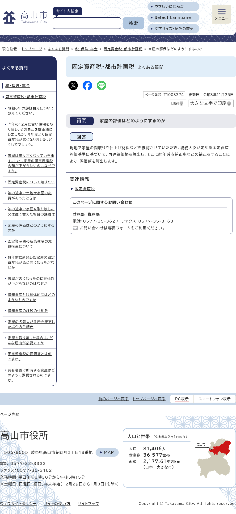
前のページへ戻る (113, 399)
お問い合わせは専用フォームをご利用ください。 (122, 228)
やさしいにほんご (169, 6)
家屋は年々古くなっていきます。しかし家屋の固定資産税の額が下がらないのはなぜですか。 (31, 163)
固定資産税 (85, 189)
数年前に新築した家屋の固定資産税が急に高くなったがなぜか (31, 262)
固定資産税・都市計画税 (123, 49)
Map (109, 452)
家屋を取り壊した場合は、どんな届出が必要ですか (30, 340)
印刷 (175, 103)
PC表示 (182, 399)
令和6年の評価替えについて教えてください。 (31, 110)
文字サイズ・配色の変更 (174, 28)
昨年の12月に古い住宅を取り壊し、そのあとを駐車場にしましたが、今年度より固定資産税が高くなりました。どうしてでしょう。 (30, 134)
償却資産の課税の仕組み (28, 310)
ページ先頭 (10, 414)
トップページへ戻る (149, 399)
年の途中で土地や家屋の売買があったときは (30, 195)
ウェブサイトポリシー (18, 504)
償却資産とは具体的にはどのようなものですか (31, 297)
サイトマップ (88, 504)
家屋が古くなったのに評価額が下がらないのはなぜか (31, 281)
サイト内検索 (67, 11)
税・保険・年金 (86, 49)
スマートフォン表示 (215, 399)
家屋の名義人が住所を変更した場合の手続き (31, 324)
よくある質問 (58, 49)
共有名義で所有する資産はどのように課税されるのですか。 (31, 375)
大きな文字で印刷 (208, 103)
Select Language (173, 17)
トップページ (32, 49)
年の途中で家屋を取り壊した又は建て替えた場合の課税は (31, 211)
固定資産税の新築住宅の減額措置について (30, 244)
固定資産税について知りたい (31, 182)
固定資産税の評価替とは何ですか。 (30, 356)
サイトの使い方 (57, 504)
